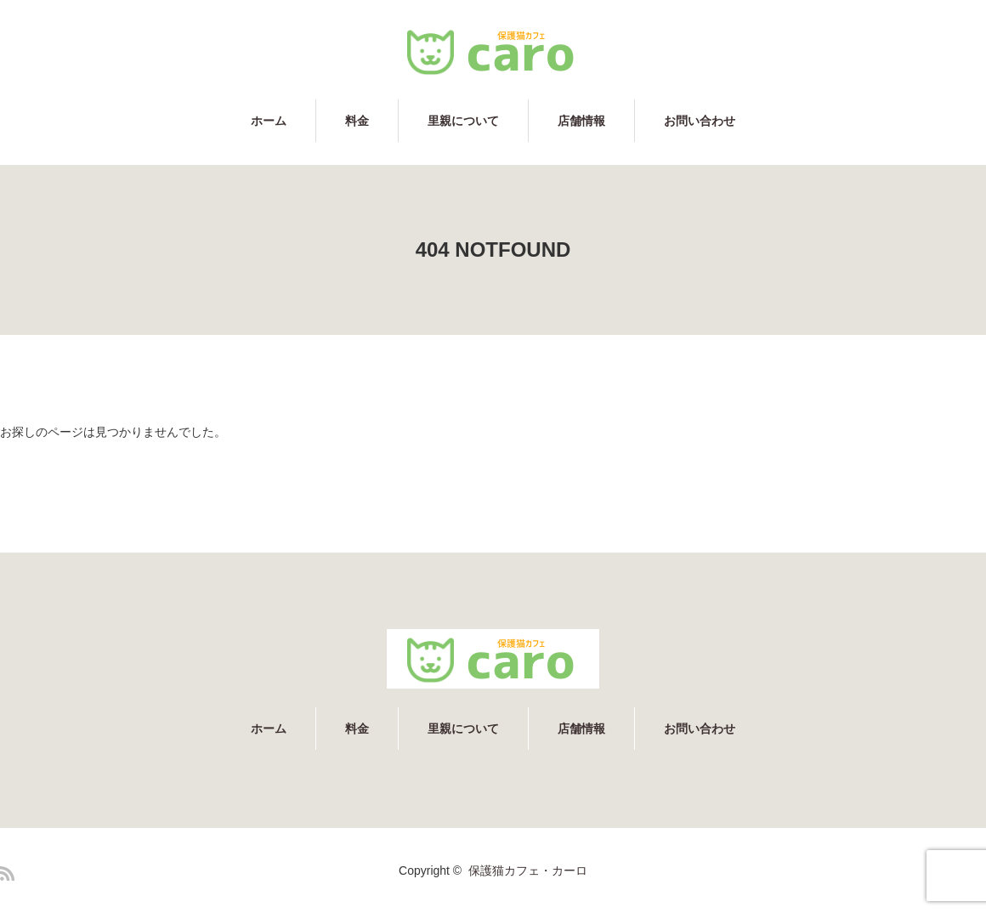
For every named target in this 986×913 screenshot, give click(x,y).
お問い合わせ (699, 121)
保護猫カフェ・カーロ (527, 870)
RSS (7, 873)
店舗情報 (581, 121)
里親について (463, 121)
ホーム (268, 121)
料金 (357, 121)
